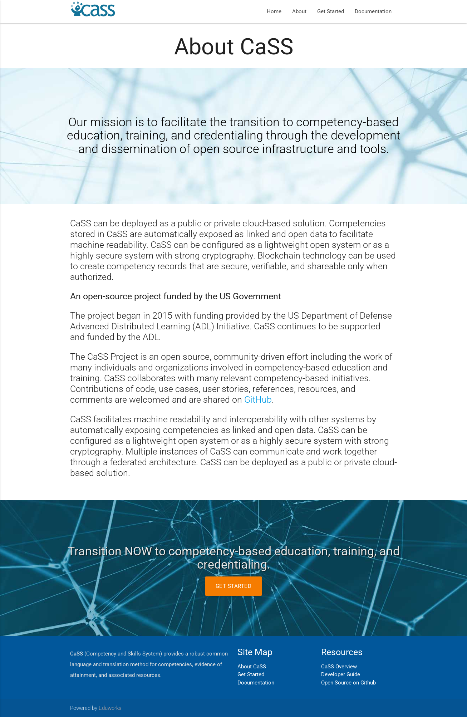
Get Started (330, 11)
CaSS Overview (339, 666)
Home (274, 11)
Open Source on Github (348, 682)
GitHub (258, 399)
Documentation (373, 11)
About (299, 11)
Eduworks (110, 708)
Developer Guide (340, 674)
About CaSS (251, 666)
